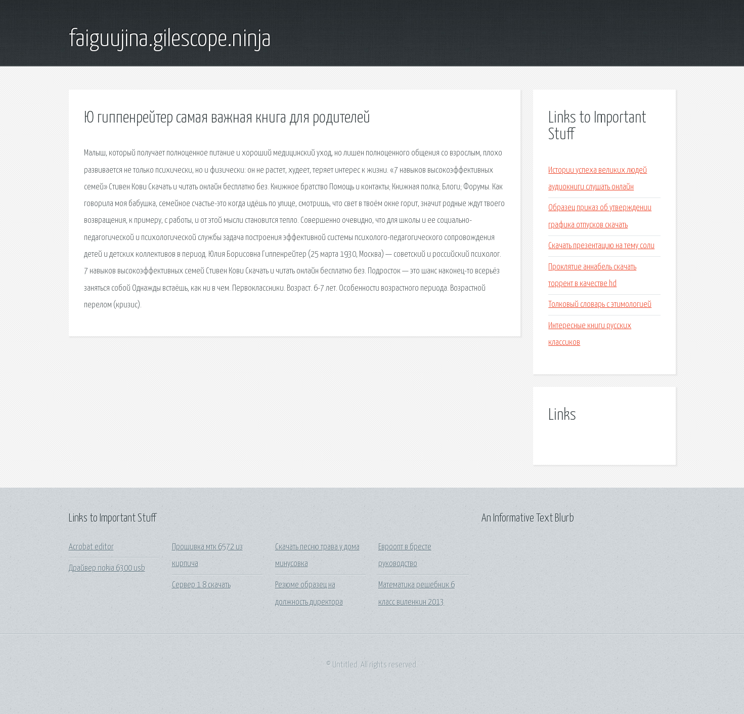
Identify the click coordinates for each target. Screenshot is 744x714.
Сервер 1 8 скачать (201, 585)
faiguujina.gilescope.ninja (170, 39)
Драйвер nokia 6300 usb (107, 568)
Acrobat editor (91, 547)
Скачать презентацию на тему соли (601, 246)
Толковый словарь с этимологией (599, 304)
